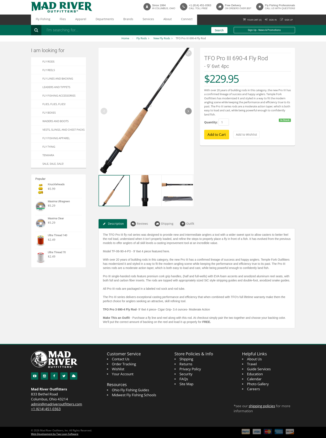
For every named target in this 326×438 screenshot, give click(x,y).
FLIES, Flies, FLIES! (53, 104)
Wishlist (118, 369)
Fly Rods (141, 38)
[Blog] (73, 376)
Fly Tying (48, 146)
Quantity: (211, 122)
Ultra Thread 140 (57, 235)
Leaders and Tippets (56, 87)
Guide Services (259, 369)
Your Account (122, 374)
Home (125, 38)
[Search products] (100, 30)
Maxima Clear (56, 218)
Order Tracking (124, 364)
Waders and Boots (55, 121)
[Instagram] (44, 376)
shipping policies (262, 406)
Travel (252, 364)
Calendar (254, 379)
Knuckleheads (56, 184)
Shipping (164, 223)
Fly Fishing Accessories (58, 95)
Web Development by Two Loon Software (54, 434)
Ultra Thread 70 (57, 252)
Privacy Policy (190, 369)
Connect (144, 20)
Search (219, 30)
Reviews (139, 223)
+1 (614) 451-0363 (200, 5)
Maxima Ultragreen (59, 201)
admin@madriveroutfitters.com (56, 404)
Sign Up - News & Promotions (264, 30)
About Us (254, 359)
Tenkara (48, 155)
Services (116, 20)
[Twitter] (64, 376)
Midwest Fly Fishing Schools (134, 395)
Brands (102, 20)
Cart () (245, 19)
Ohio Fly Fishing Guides (130, 390)
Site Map (186, 384)
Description (113, 223)
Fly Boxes (49, 112)
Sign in (267, 19)
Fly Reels (48, 70)
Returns (185, 364)
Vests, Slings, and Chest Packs (63, 129)
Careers (253, 388)
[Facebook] (54, 376)
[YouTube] (34, 376)
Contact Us (120, 359)
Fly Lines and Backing (57, 78)
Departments (84, 20)
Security (186, 374)
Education (255, 374)
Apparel (66, 20)
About (130, 20)
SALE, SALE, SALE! (53, 164)
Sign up (286, 19)
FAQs (183, 379)
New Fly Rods (161, 38)
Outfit (187, 223)
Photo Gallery (258, 384)
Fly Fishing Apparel (56, 138)
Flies (54, 20)
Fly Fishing (39, 20)
